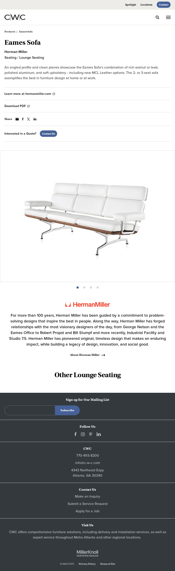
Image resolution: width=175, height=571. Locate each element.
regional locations (126, 537)
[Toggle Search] (157, 17)
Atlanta (89, 537)
